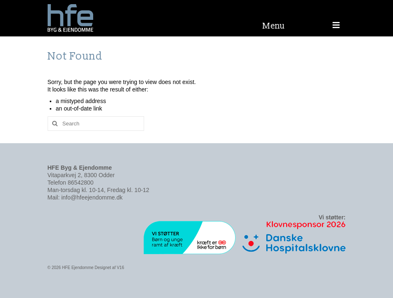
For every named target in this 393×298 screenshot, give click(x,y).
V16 (120, 267)
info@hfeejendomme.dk (92, 197)
